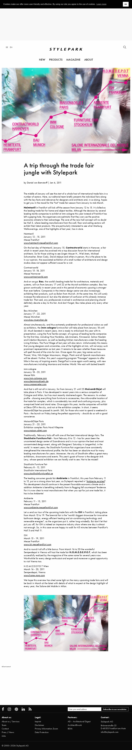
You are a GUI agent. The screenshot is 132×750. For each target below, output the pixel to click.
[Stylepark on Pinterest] (16, 709)
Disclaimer (39, 725)
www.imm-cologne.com (35, 378)
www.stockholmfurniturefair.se (38, 473)
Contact (5, 728)
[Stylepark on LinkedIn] (23, 709)
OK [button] (125, 4)
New (42, 59)
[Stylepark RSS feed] (30, 709)
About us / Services (10, 721)
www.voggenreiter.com (35, 384)
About (88, 59)
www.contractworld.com (36, 276)
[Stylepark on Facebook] (3, 709)
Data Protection (42, 732)
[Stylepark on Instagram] (9, 709)
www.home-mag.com (34, 575)
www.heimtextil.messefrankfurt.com (41, 242)
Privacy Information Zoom (46, 728)
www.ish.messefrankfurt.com (37, 544)
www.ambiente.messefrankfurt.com (41, 507)
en (11, 47)
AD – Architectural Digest (79, 721)
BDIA (70, 728)
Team (4, 725)
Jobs (4, 736)
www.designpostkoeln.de (36, 381)
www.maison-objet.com (35, 430)
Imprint (38, 721)
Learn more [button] (101, 4)
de (7, 47)
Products (56, 59)
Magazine (73, 59)
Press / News (8, 732)
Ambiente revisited (96, 481)
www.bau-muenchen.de (35, 319)
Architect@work (75, 725)
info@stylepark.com (110, 732)
